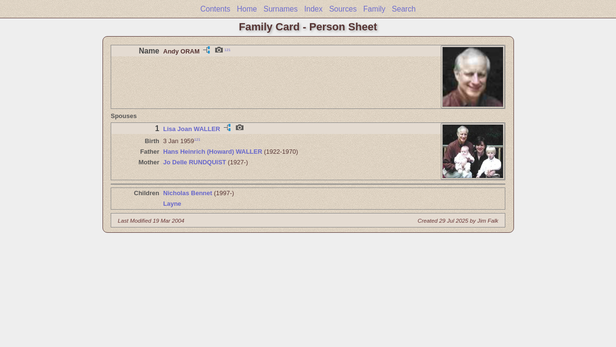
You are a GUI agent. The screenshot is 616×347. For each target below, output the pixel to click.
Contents (215, 9)
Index (313, 9)
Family (374, 9)
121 (227, 49)
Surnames (280, 9)
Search (403, 9)
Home (247, 9)
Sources (343, 9)
